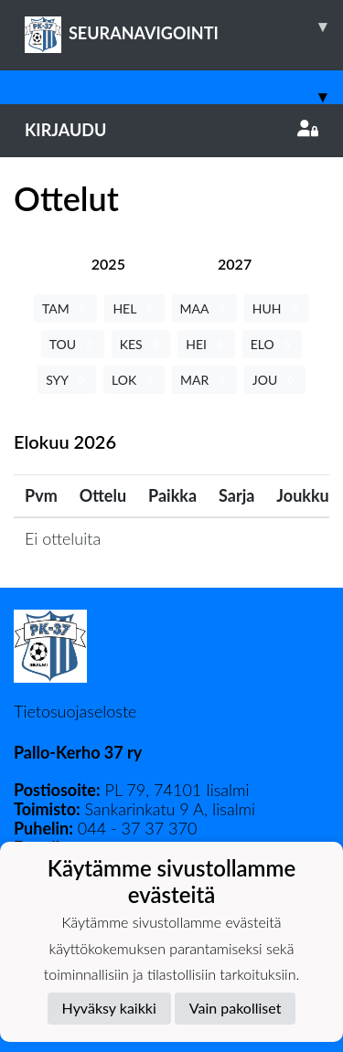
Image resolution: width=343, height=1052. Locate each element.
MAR (204, 380)
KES (141, 344)
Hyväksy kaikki (109, 1007)
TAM (65, 308)
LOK (134, 380)
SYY (67, 380)
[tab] (108, 264)
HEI (206, 344)
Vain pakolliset (235, 1007)
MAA (204, 308)
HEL (134, 308)
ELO (273, 344)
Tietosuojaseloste (75, 711)
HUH (276, 308)
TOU (72, 344)
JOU (274, 380)
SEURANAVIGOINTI (184, 26)
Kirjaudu (171, 130)
